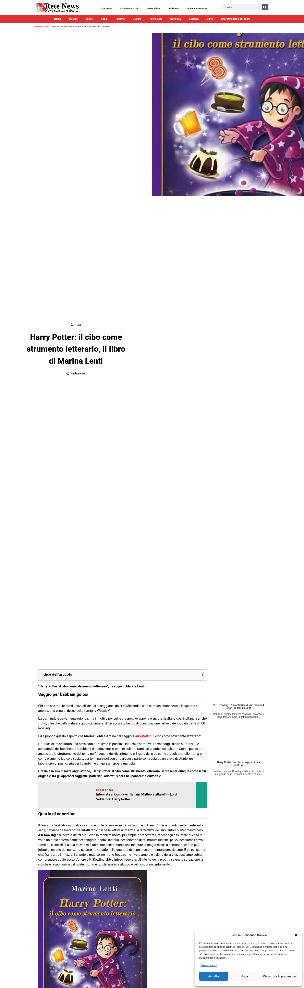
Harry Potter (142, 736)
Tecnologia (155, 18)
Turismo (120, 18)
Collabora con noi (129, 8)
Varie (210, 18)
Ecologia (194, 18)
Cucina (73, 18)
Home (57, 18)
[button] (296, 935)
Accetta (213, 976)
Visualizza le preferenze (279, 976)
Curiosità (175, 18)
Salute (89, 18)
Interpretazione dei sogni (235, 18)
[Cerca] (265, 7)
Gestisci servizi (209, 965)
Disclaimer (173, 8)
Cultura (137, 18)
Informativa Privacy (197, 8)
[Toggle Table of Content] (198, 675)
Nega (244, 976)
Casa (104, 18)
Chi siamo (107, 8)
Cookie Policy (153, 8)
